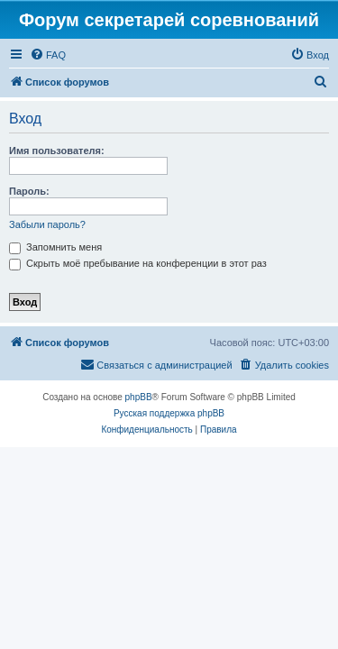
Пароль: (29, 191)
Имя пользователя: (57, 150)
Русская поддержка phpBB (169, 413)
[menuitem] (48, 55)
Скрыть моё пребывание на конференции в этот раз (138, 263)
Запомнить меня (55, 247)
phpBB (138, 397)
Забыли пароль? (47, 224)
